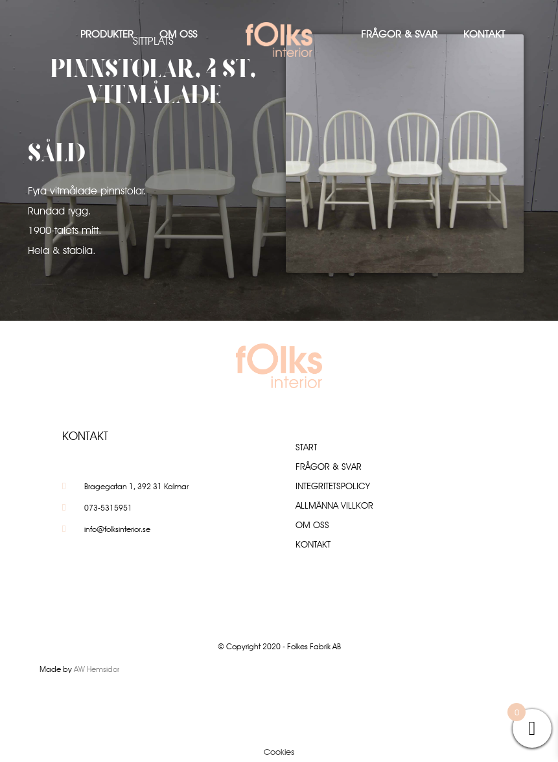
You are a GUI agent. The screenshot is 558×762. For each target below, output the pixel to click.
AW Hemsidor (96, 669)
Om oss (178, 34)
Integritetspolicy (333, 486)
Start (306, 447)
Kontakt (484, 34)
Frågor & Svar (399, 34)
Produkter (107, 34)
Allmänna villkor (334, 505)
